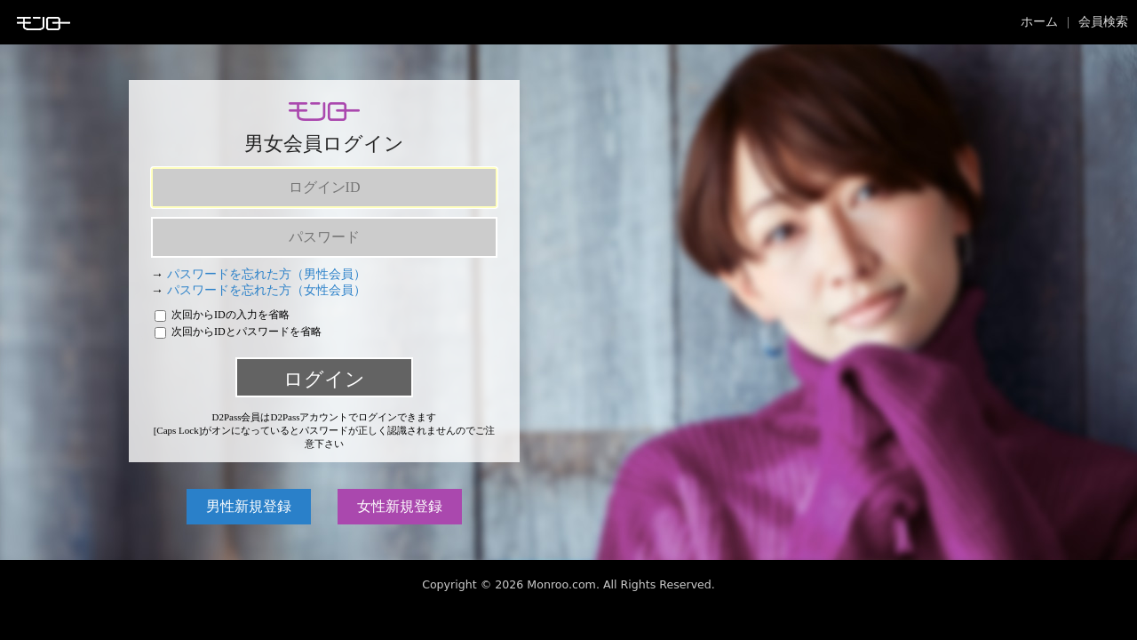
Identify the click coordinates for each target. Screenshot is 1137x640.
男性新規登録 (248, 506)
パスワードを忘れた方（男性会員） (266, 274)
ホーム (1039, 21)
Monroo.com (561, 584)
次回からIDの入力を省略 (222, 314)
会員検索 (1103, 21)
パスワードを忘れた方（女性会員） (266, 290)
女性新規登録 (399, 506)
